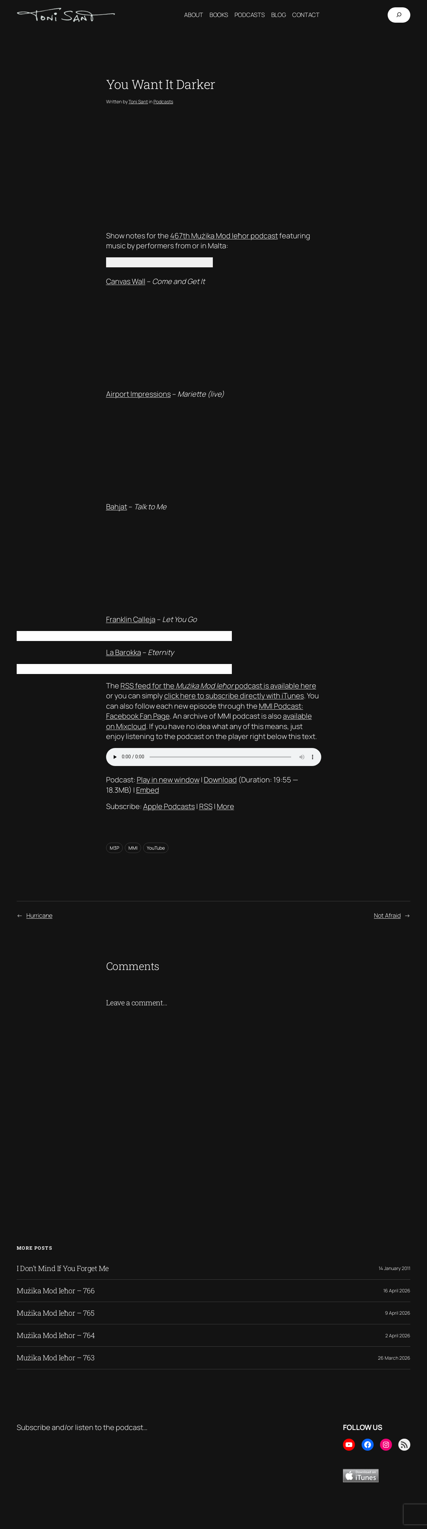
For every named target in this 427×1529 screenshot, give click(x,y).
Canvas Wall (125, 281)
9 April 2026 (397, 1313)
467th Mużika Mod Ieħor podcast (224, 236)
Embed (147, 790)
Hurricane (39, 915)
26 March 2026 (394, 1358)
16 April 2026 (396, 1290)
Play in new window (168, 780)
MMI (132, 848)
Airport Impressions (138, 394)
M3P (114, 848)
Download (220, 780)
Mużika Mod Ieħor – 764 (56, 1335)
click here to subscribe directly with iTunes (234, 696)
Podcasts (163, 101)
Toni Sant (138, 101)
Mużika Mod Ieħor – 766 (55, 1290)
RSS (205, 806)
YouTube (156, 848)
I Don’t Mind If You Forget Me (63, 1268)
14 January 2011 (394, 1268)
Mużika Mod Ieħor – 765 (55, 1313)
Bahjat (116, 507)
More (225, 806)
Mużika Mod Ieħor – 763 (55, 1357)
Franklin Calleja (130, 619)
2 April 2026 (397, 1335)
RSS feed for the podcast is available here (218, 686)
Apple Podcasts (169, 806)
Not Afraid (387, 915)
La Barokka (123, 652)
